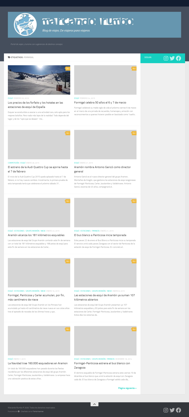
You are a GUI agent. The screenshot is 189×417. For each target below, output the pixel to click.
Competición (13, 163)
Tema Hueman (38, 411)
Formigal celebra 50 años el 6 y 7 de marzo (100, 102)
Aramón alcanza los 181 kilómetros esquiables (36, 235)
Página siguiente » (127, 388)
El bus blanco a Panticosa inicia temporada (100, 235)
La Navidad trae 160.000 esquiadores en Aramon (38, 363)
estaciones (19, 231)
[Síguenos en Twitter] (172, 58)
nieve (43, 231)
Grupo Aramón (32, 231)
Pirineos (96, 231)
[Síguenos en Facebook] (178, 58)
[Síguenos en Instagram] (166, 58)
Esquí (10, 98)
